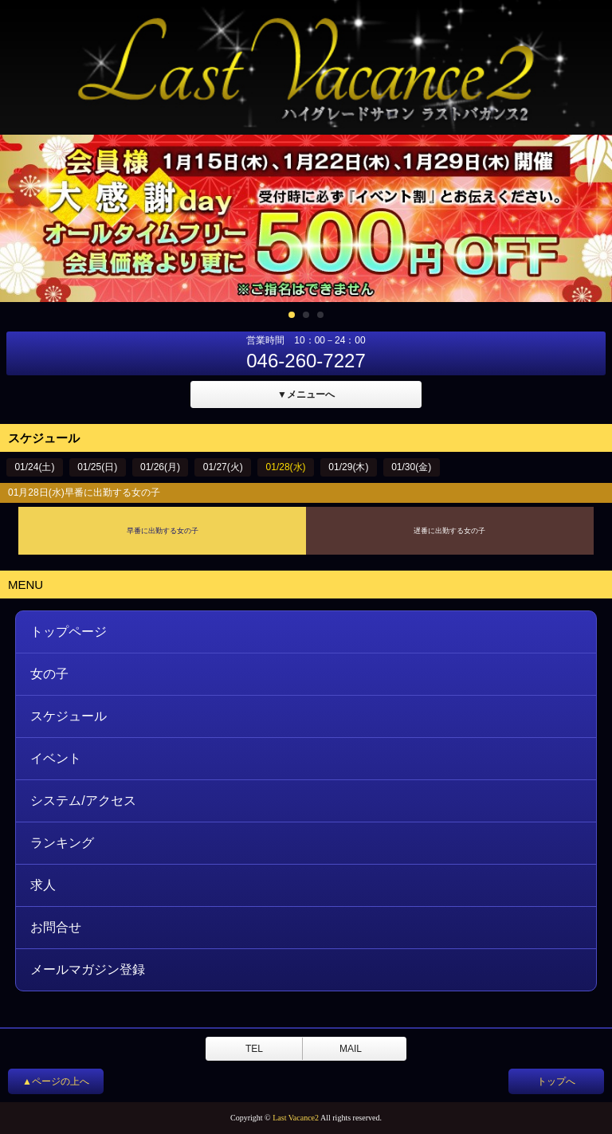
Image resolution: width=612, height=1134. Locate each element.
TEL (254, 1048)
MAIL (350, 1048)
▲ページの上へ (55, 1081)
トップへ (556, 1081)
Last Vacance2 (296, 1117)
